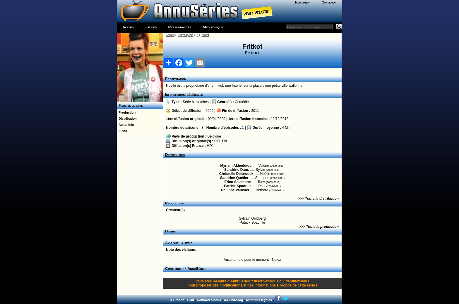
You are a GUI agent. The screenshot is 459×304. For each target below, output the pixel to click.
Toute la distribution (322, 199)
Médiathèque (213, 27)
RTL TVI (220, 141)
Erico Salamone (238, 182)
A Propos (177, 300)
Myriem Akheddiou (235, 166)
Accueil (128, 27)
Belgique (214, 136)
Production (126, 112)
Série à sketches (196, 102)
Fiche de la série (130, 105)
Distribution (127, 118)
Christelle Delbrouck (236, 174)
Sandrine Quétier (234, 178)
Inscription (302, 2)
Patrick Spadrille (237, 186)
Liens (122, 131)
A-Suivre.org (233, 300)
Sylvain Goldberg (252, 218)
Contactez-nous (209, 300)
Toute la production (322, 227)
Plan (190, 300)
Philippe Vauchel (235, 190)
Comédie (242, 102)
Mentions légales (259, 300)
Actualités (125, 124)
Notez (276, 260)
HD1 (210, 146)
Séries (151, 27)
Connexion (329, 2)
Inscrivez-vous (266, 281)
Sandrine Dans (236, 170)
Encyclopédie (185, 35)
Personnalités (179, 27)
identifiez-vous (297, 281)
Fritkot (205, 35)
